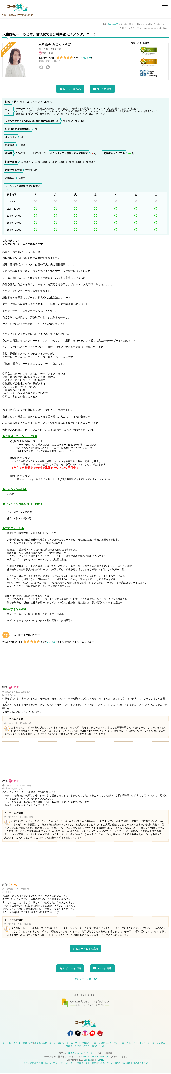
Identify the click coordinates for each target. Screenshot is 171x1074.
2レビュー (85, 57)
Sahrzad (88, 1061)
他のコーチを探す (83, 978)
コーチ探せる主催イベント (107, 1043)
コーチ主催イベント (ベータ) (136, 1043)
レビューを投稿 (72, 88)
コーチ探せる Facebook (68, 1033)
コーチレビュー (159, 1043)
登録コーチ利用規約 (87, 1064)
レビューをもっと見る (85, 948)
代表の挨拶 (27, 1043)
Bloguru (47, 67)
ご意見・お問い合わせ (94, 1047)
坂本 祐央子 (112, 24)
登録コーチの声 (73, 1047)
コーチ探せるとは (11, 1043)
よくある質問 (40, 1043)
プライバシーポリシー (64, 1064)
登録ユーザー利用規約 (109, 1064)
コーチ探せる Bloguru (101, 1033)
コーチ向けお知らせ (59, 1043)
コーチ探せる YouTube (93, 1033)
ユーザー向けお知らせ (81, 1043)
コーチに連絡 (104, 88)
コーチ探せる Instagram (85, 1033)
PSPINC (100, 1061)
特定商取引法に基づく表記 (135, 1064)
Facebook (41, 67)
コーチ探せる (17, 7)
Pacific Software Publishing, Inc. (96, 1057)
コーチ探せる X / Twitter (77, 1033)
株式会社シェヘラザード (80, 1054)
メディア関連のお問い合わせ (37, 1064)
